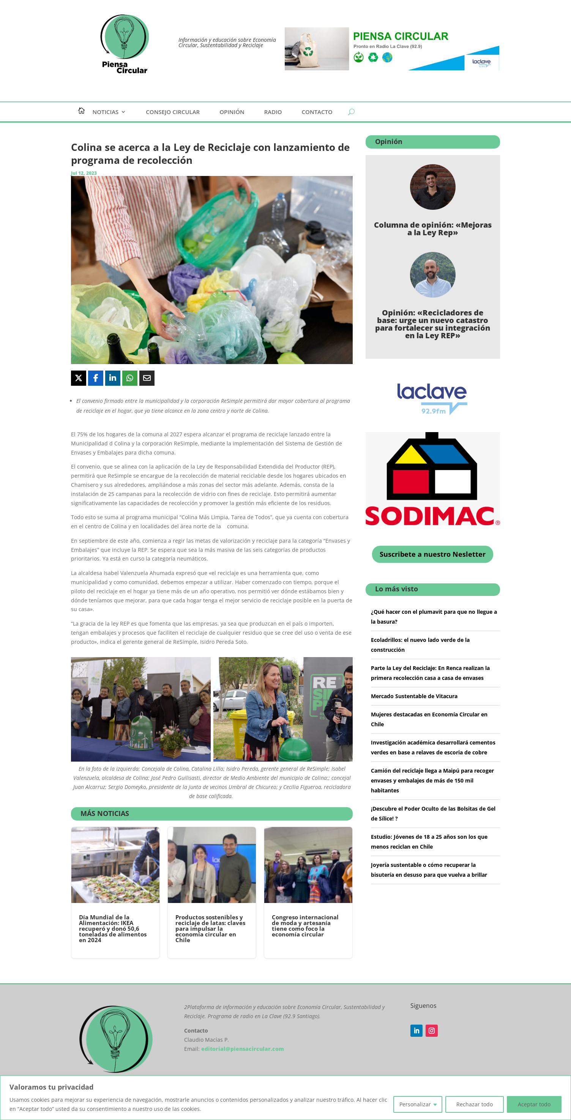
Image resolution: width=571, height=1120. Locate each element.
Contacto (317, 112)
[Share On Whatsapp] (129, 378)
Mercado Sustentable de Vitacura (414, 696)
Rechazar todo (474, 1104)
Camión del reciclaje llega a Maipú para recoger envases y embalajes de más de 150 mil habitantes (432, 780)
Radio (273, 112)
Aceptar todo (534, 1104)
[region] (285, 1098)
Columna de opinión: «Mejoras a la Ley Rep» (433, 229)
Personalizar (415, 1104)
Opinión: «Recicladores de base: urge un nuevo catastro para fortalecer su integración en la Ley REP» (432, 324)
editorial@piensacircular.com (242, 1048)
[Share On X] (78, 378)
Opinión (231, 112)
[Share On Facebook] (95, 378)
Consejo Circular (173, 112)
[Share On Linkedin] (112, 378)
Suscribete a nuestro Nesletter (433, 554)
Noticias (106, 112)
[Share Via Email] (147, 378)
